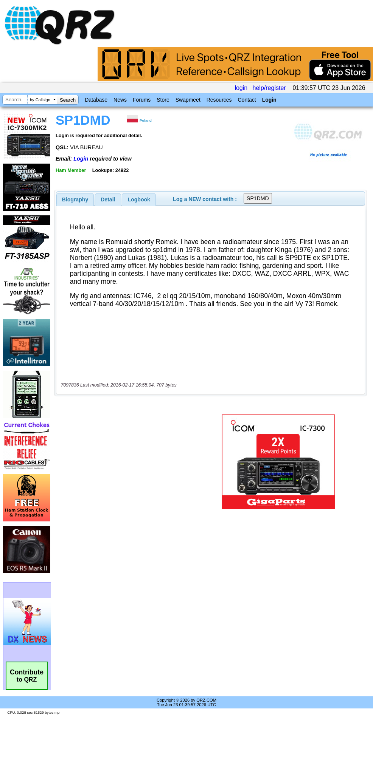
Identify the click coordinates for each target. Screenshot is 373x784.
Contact (247, 100)
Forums (142, 100)
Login (269, 100)
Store (163, 100)
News (120, 100)
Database (96, 100)
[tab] (75, 199)
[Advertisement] (128, 461)
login (241, 88)
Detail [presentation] (108, 199)
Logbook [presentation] (139, 199)
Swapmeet (188, 100)
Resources (219, 100)
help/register (269, 88)
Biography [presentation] (75, 199)
